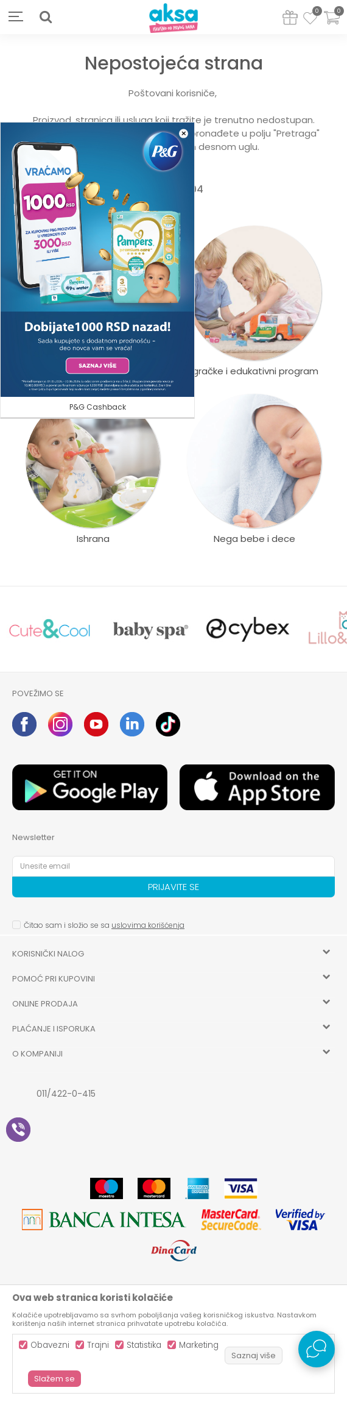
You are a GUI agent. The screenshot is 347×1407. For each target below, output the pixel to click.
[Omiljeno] (310, 20)
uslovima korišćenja (147, 925)
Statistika (144, 1345)
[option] (49, 629)
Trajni (98, 1345)
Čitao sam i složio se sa (104, 925)
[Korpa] (332, 25)
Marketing (199, 1345)
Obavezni (49, 1345)
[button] (45, 17)
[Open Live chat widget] (316, 1349)
